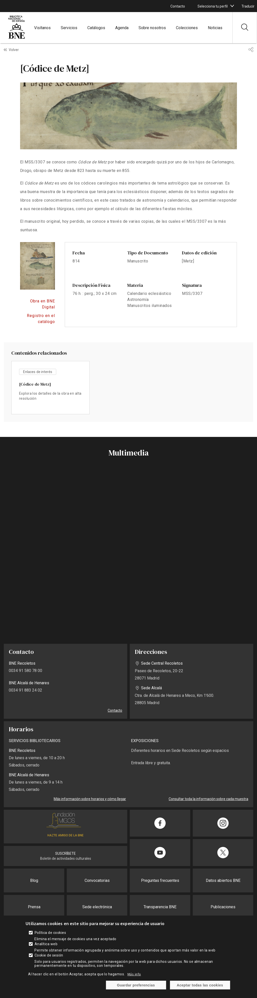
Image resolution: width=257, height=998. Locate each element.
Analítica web (46, 944)
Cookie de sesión (49, 955)
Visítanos (42, 27)
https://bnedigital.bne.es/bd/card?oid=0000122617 (37, 304)
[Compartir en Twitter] (223, 852)
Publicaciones (223, 906)
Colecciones (187, 27)
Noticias (215, 27)
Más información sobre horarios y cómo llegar (90, 799)
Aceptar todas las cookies (200, 985)
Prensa (34, 906)
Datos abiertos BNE (223, 880)
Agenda (121, 27)
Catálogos (96, 27)
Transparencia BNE (160, 906)
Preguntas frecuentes (160, 880)
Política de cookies (50, 933)
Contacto (177, 6)
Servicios (69, 27)
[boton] (232, 6)
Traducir (247, 6)
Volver (14, 50)
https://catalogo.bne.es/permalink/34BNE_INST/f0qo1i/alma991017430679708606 (37, 319)
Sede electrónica (97, 906)
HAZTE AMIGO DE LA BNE (65, 835)
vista (50, 387)
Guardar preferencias (136, 985)
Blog (34, 880)
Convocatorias (97, 880)
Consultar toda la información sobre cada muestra (208, 799)
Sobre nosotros (152, 27)
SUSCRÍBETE (65, 853)
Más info (134, 974)
